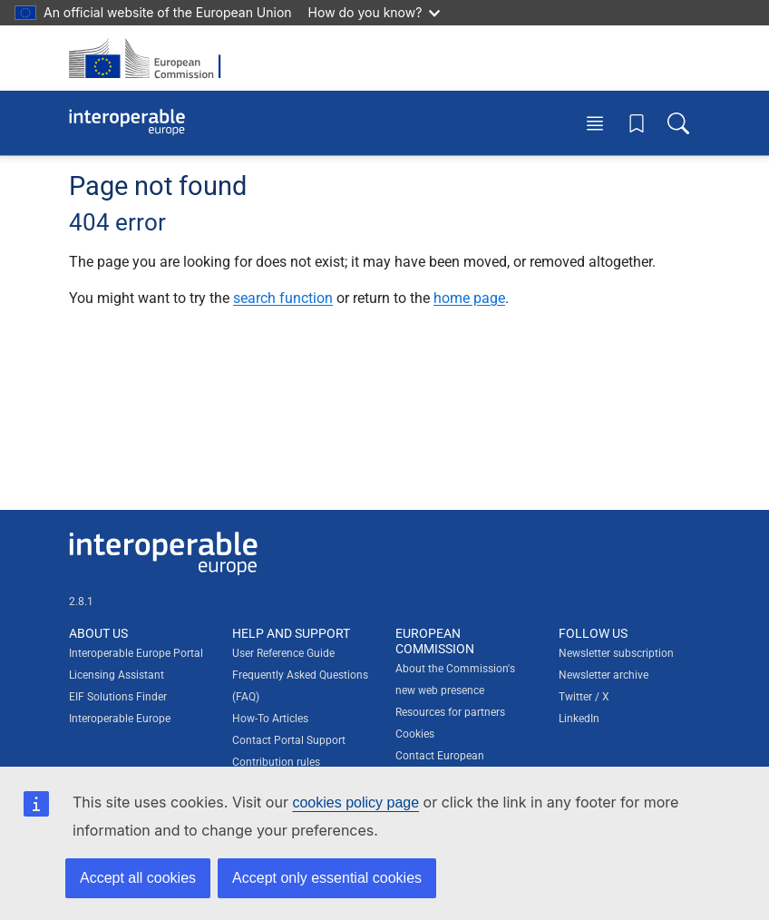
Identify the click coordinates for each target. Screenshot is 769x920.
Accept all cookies (138, 878)
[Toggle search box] (678, 123)
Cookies (414, 734)
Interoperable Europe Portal (136, 653)
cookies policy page (355, 802)
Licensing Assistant (116, 675)
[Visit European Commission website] (150, 58)
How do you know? (374, 12)
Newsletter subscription (616, 653)
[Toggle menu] (595, 123)
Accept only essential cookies (327, 878)
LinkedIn (579, 718)
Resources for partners (450, 712)
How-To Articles (270, 718)
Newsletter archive (603, 675)
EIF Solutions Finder (118, 696)
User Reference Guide (283, 653)
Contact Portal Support (289, 740)
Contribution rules (276, 762)
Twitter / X (584, 696)
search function (283, 298)
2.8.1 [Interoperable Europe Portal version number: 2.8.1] (81, 601)
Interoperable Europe (119, 718)
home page (469, 298)
